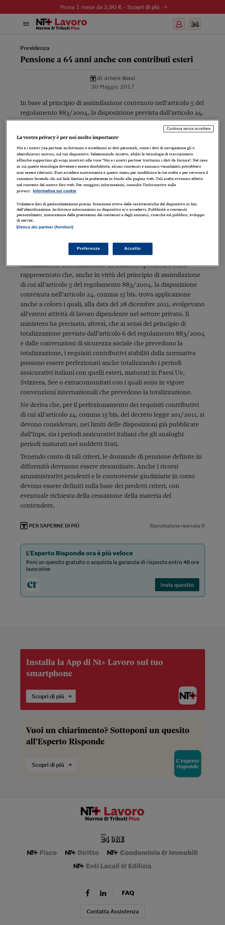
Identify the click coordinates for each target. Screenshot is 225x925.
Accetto (132, 248)
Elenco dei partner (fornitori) (45, 227)
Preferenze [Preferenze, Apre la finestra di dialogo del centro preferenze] (88, 248)
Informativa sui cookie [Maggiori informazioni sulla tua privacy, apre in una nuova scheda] (54, 191)
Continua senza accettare (189, 129)
